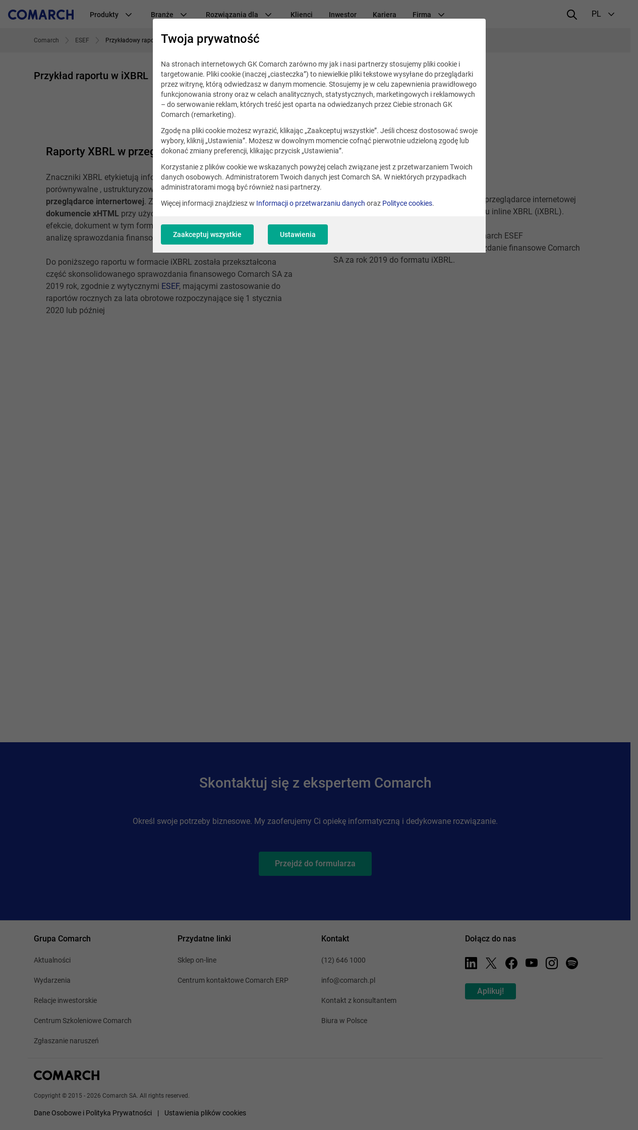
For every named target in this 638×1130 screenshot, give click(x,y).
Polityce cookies (407, 203)
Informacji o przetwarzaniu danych (310, 203)
